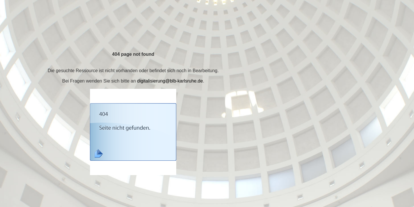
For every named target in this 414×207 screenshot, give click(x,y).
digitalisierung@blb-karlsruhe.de (170, 80)
